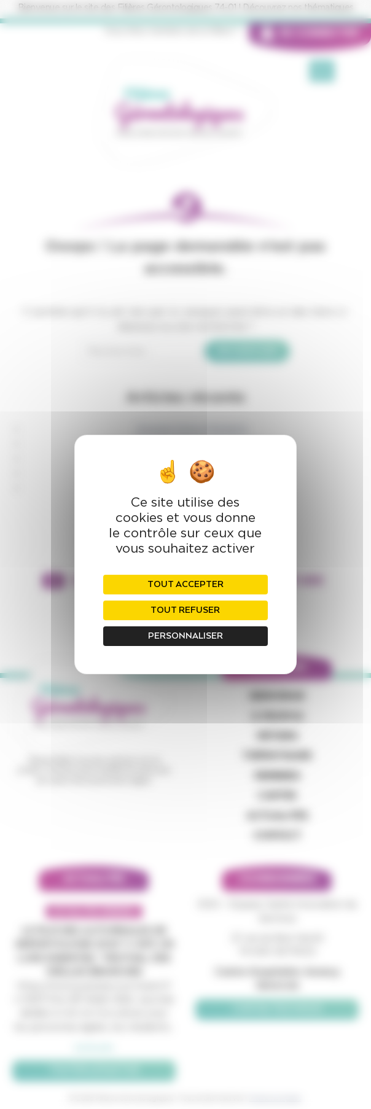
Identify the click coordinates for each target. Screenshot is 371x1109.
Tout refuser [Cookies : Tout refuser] (185, 610)
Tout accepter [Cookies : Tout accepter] (185, 585)
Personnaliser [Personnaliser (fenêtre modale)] (185, 636)
